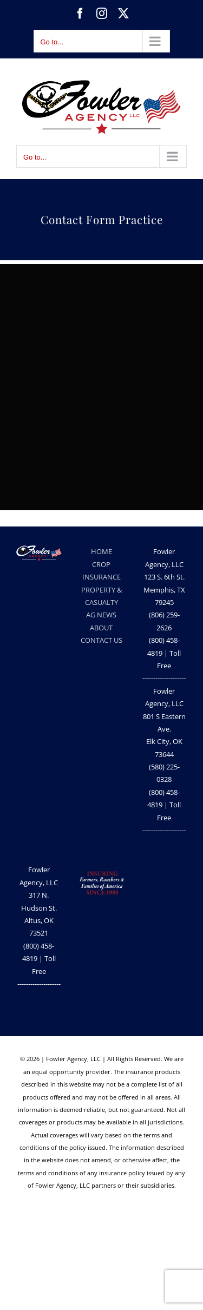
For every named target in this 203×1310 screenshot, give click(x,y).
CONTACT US (101, 640)
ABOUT (101, 628)
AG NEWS (101, 615)
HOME (101, 551)
